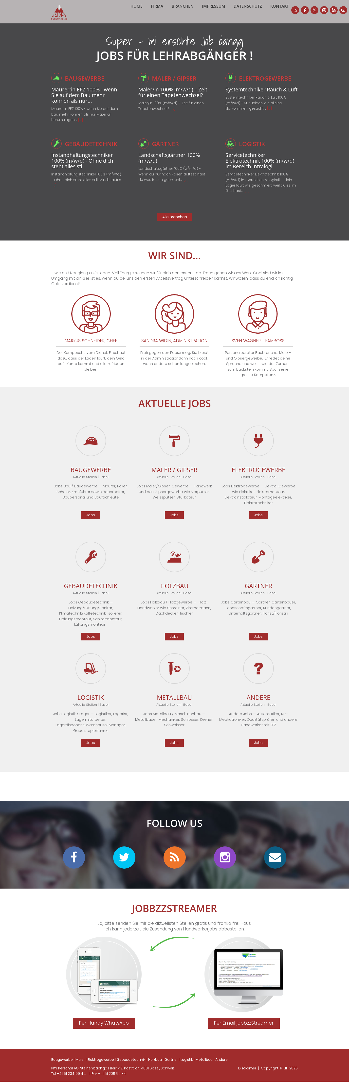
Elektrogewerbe (266, 84)
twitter (124, 863)
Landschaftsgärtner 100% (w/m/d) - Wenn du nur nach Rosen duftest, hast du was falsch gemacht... (171, 180)
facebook (254, 10)
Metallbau (204, 1065)
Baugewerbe (85, 84)
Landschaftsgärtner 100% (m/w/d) (171, 163)
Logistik (253, 149)
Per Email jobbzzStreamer (244, 1029)
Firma (166, 19)
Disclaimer (247, 1074)
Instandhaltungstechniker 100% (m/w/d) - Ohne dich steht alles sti (85, 166)
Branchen (191, 19)
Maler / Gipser (176, 84)
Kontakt (288, 19)
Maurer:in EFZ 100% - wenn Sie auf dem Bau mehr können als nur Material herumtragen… (84, 120)
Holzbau (155, 1065)
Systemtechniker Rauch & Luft (259, 98)
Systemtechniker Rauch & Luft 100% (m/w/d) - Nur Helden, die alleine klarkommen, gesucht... (255, 114)
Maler (80, 1065)
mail (275, 863)
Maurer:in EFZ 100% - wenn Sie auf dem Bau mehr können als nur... (87, 100)
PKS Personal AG (65, 1074)
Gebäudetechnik (92, 149)
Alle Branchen (174, 222)
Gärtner (166, 149)
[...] (80, 125)
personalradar (244, 10)
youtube (292, 10)
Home (145, 19)
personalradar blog (175, 863)
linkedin (283, 10)
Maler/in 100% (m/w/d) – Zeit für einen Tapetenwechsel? (170, 100)
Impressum (222, 19)
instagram (273, 10)
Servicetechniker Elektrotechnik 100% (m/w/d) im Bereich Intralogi (252, 169)
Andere (221, 1065)
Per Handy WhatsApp (104, 1029)
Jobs (90, 520)
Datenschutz (256, 19)
